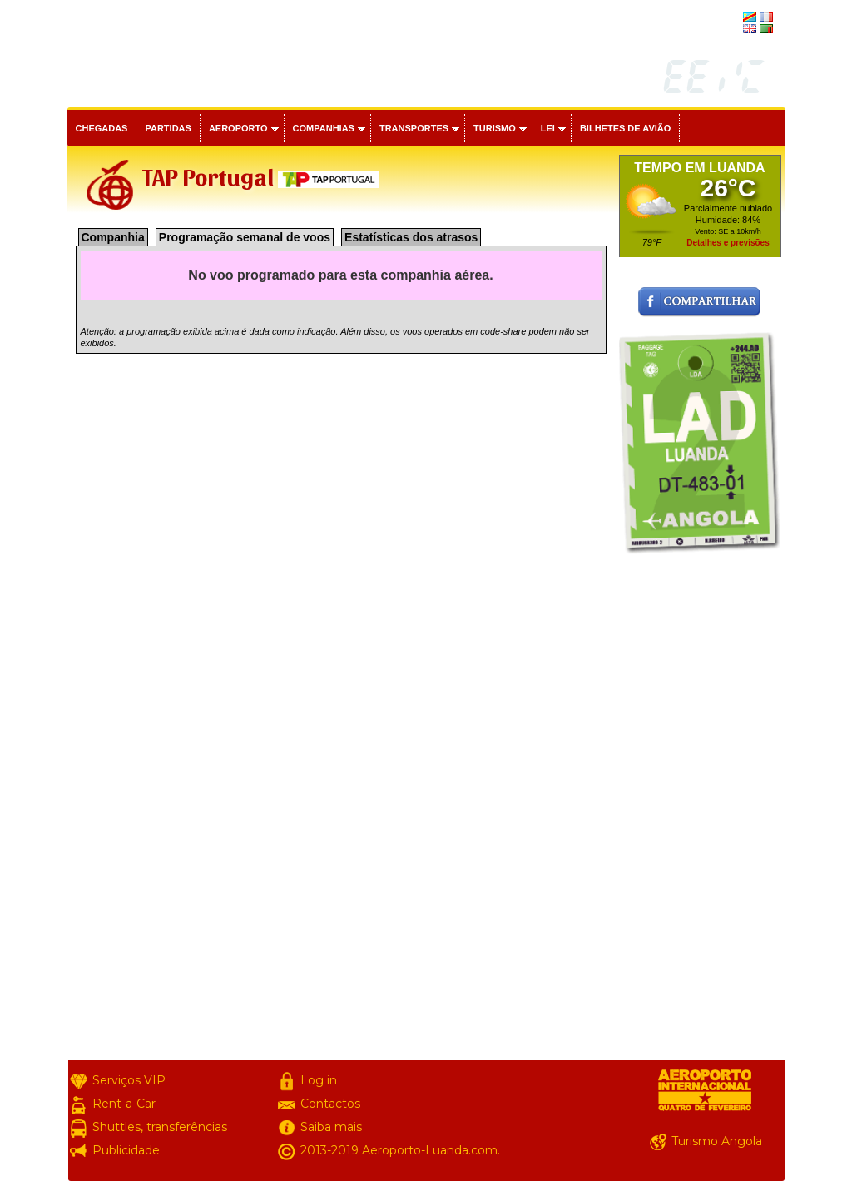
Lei (548, 128)
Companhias (323, 128)
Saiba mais (331, 1126)
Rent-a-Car (124, 1103)
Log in (318, 1080)
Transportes (413, 128)
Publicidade (126, 1150)
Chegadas (102, 128)
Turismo (494, 128)
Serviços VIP (129, 1080)
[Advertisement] (700, 810)
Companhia (113, 237)
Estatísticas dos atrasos (411, 237)
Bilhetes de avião (625, 128)
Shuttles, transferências (159, 1126)
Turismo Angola (716, 1141)
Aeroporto (238, 128)
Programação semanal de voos (244, 237)
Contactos (330, 1103)
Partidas (168, 128)
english (725, 30)
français (723, 18)
